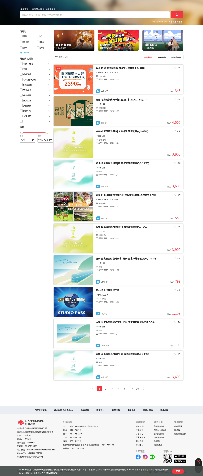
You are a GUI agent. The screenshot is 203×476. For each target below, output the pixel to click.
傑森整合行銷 (180, 434)
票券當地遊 (37, 9)
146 (137, 388)
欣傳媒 (177, 430)
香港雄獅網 (159, 434)
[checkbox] (21, 36)
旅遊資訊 (85, 410)
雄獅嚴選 (178, 426)
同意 (178, 471)
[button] (34, 131)
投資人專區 (148, 410)
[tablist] (162, 57)
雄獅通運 (158, 445)
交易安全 (140, 434)
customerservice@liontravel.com (41, 450)
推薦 (58, 68)
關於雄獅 (140, 426)
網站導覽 (140, 441)
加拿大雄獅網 (160, 430)
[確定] (177, 14)
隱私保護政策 (52, 472)
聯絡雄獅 (164, 410)
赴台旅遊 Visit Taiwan (63, 410)
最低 (21, 136)
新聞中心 (140, 445)
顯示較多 (25, 52)
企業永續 (131, 410)
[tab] (148, 57)
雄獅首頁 (24, 9)
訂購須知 (140, 430)
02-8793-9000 (31, 446)
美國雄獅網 (159, 426)
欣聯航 (157, 441)
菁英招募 (116, 410)
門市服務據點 (41, 410)
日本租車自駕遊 (175, 22)
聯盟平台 (100, 410)
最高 (39, 136)
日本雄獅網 (159, 437)
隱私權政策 (140, 437)
